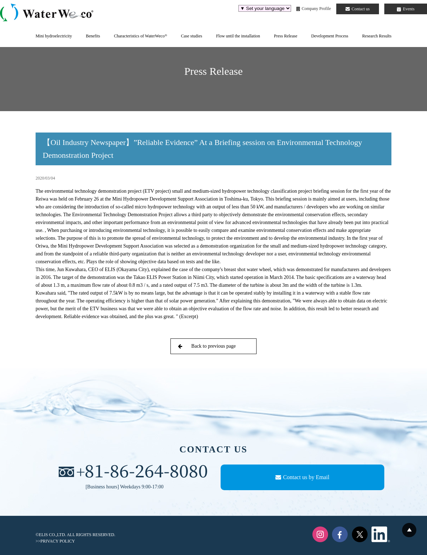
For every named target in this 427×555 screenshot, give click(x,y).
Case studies (191, 35)
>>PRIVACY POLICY (55, 541)
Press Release (285, 35)
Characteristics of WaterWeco (140, 35)
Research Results (376, 35)
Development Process (329, 35)
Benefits (93, 35)
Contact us (358, 8)
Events (406, 8)
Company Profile (313, 8)
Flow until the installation (238, 35)
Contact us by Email (302, 477)
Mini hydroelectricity (54, 35)
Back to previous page (207, 346)
